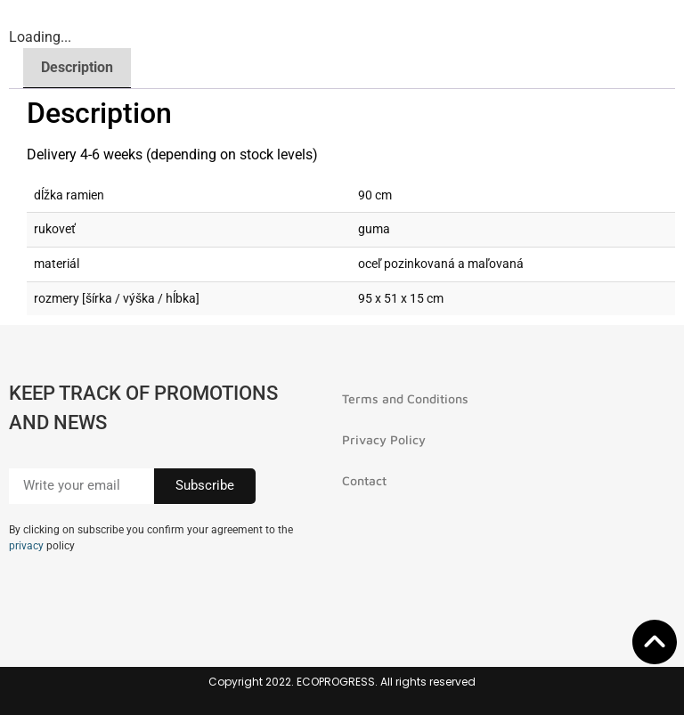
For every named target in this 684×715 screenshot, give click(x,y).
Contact (364, 480)
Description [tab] (77, 67)
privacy (26, 546)
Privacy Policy (384, 439)
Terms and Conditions (405, 398)
